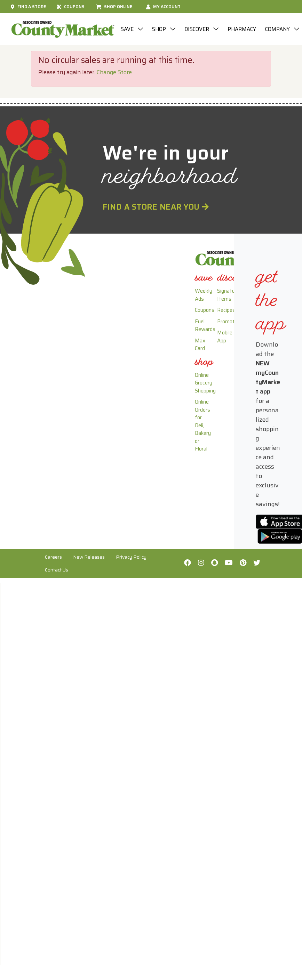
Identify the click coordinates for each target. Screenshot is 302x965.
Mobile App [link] (224, 337)
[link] (203, 279)
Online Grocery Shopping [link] (205, 383)
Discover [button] (197, 29)
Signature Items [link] (228, 295)
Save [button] (128, 29)
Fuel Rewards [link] (205, 325)
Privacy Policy (131, 557)
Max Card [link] (200, 344)
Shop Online (114, 6)
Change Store (114, 72)
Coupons (71, 6)
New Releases (89, 557)
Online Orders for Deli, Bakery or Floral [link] (203, 425)
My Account (163, 6)
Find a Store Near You (156, 207)
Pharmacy (242, 29)
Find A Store (28, 6)
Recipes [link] (226, 310)
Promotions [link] (230, 321)
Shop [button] (159, 29)
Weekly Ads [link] (203, 295)
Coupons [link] (204, 310)
